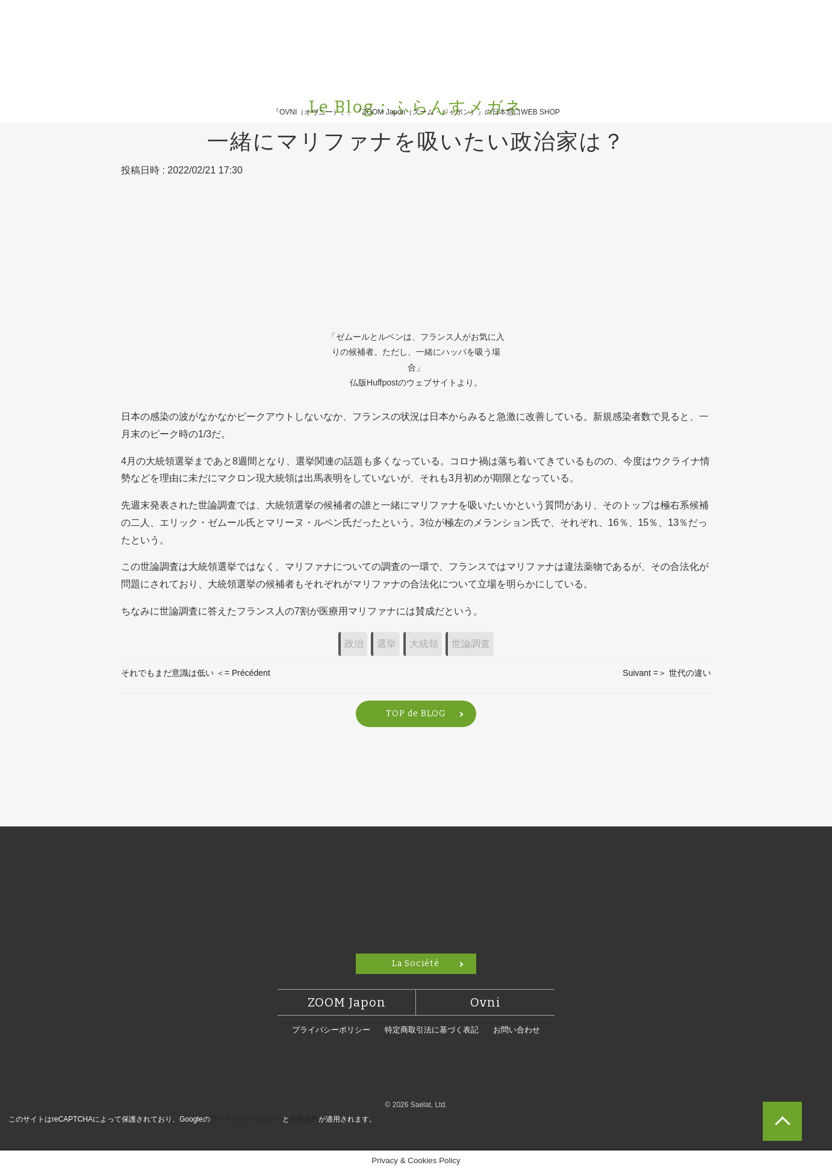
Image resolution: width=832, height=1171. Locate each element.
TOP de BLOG (416, 713)
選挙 (386, 644)
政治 (354, 644)
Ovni (485, 1002)
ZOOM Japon (347, 1002)
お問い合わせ (516, 1029)
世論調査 (471, 644)
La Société (415, 963)
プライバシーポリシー (331, 1029)
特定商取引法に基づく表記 (432, 1029)
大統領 (423, 644)
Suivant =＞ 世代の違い (666, 673)
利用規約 (304, 1119)
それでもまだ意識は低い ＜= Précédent (195, 673)
